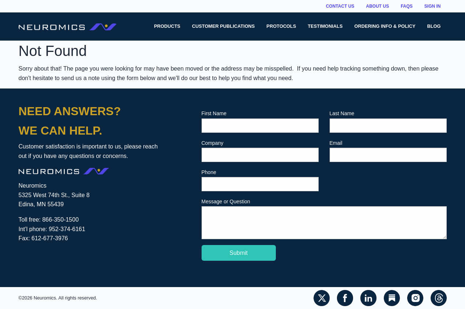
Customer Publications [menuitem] (223, 26)
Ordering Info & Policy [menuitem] (384, 26)
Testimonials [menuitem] (325, 26)
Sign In (432, 6)
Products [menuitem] (167, 26)
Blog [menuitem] (434, 26)
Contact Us (340, 6)
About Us (377, 6)
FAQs (407, 6)
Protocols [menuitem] (281, 26)
